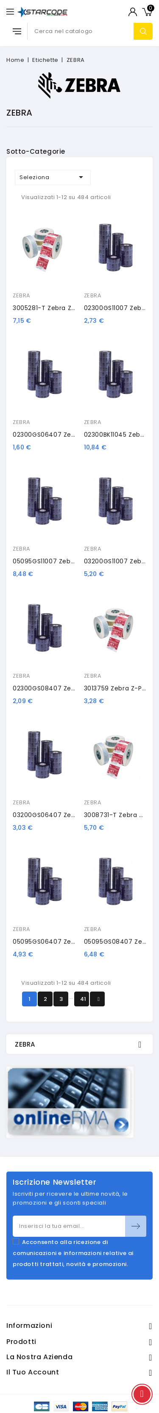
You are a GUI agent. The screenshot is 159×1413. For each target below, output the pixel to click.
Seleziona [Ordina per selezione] (53, 177)
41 (83, 999)
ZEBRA (21, 295)
